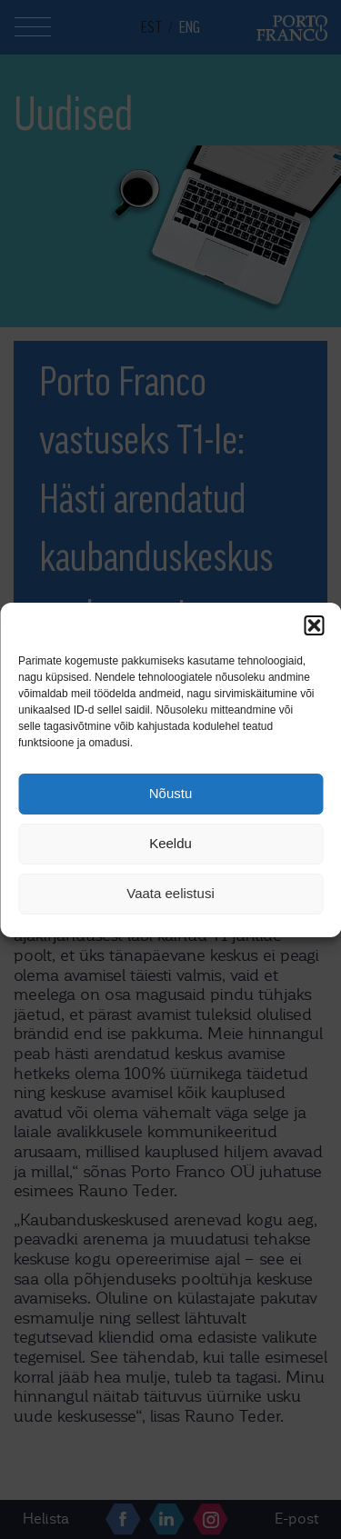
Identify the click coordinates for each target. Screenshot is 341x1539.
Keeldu (170, 843)
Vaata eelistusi (170, 893)
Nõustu (171, 793)
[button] (314, 625)
